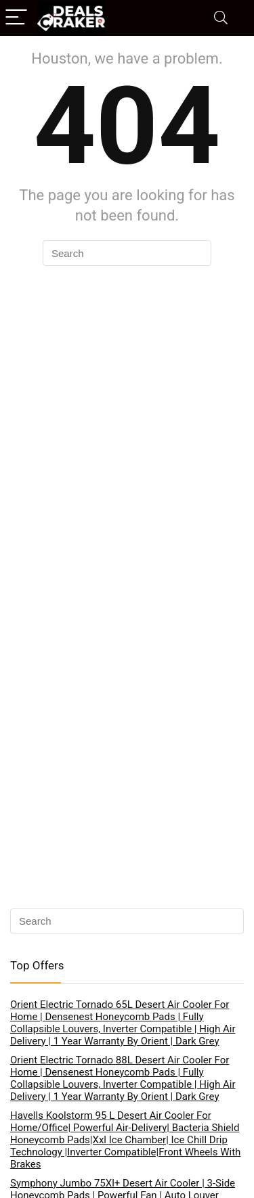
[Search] (221, 18)
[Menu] (16, 18)
